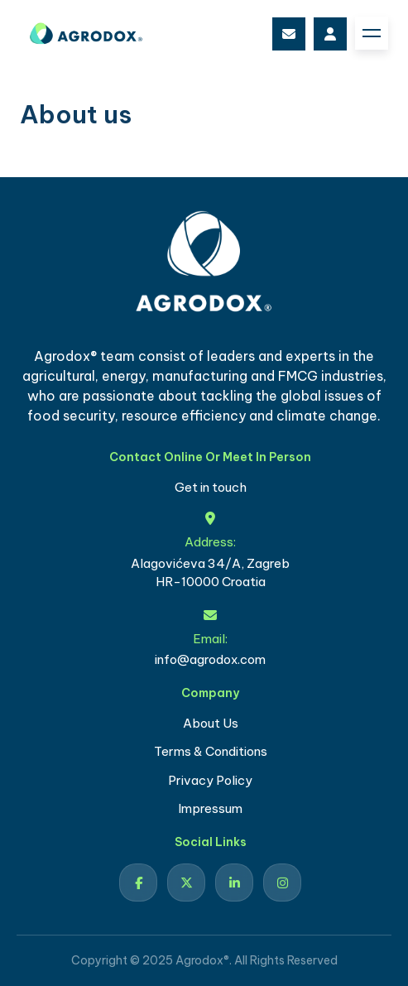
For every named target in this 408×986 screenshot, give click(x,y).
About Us (210, 723)
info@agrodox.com (288, 34)
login (330, 34)
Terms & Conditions (210, 751)
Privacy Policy (210, 780)
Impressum (210, 808)
